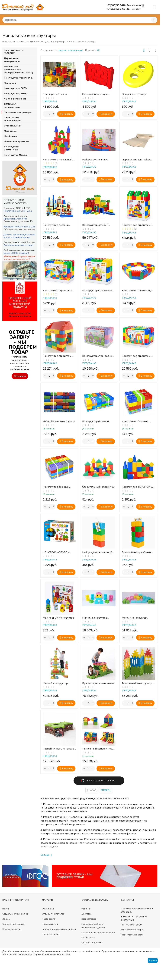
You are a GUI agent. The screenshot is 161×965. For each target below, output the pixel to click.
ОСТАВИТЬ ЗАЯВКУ (92, 942)
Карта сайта (48, 918)
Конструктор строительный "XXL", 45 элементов (59, 290)
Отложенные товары (13, 923)
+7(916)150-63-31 (118, 9)
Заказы (6, 918)
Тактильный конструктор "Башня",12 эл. (137, 683)
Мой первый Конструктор (58, 617)
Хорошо (152, 960)
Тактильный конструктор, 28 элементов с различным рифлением (98, 748)
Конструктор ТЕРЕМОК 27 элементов (138, 486)
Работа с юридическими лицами (59, 929)
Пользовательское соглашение (98, 932)
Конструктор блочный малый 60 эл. (95, 421)
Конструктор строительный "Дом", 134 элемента (59, 356)
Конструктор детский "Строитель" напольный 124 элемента (96, 225)
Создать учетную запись (15, 913)
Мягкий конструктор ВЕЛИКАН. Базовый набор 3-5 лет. (138, 617)
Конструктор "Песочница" (137, 290)
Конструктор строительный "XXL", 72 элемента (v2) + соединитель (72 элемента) (98, 356)
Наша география (51, 934)
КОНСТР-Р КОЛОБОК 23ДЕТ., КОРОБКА (56, 552)
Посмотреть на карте (132, 934)
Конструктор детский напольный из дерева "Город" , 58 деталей (56, 225)
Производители (50, 923)
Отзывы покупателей (53, 913)
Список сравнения (12, 929)
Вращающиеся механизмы (98, 683)
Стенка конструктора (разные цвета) (95, 94)
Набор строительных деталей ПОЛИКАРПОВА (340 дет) (97, 159)
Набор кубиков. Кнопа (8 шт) (97, 552)
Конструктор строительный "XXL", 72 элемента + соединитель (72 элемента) (138, 356)
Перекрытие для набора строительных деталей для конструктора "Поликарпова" (138, 159)
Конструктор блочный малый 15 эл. (135, 421)
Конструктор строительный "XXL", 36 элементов (138, 225)
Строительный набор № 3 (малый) (97, 486)
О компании (48, 908)
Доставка (86, 913)
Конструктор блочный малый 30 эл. (56, 486)
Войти (5, 908)
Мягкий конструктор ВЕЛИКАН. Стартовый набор (95, 617)
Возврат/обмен (89, 918)
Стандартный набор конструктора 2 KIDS (55, 94)
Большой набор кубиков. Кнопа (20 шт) (137, 552)
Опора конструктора (134, 94)
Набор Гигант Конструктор (59, 421)
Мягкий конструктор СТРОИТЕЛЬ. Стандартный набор (59, 683)
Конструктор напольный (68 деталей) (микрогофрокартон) (57, 159)
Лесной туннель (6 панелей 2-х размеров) (59, 748)
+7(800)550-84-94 (118, 5)
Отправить (20, 376)
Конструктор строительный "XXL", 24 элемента (98, 290)
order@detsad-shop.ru (132, 929)
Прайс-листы (88, 937)
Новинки (85, 908)
